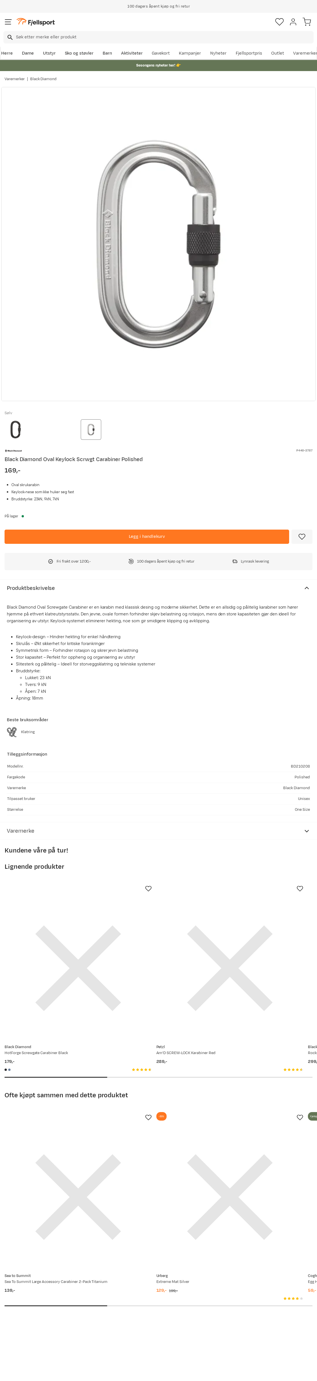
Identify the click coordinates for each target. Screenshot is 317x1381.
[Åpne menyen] (8, 21)
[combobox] (158, 37)
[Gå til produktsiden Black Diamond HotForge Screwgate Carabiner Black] (52, 942)
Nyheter (218, 53)
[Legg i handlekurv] (147, 537)
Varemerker (15, 79)
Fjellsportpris (249, 53)
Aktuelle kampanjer (89, 1288)
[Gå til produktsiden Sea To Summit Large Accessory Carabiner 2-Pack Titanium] (52, 1120)
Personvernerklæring (137, 1371)
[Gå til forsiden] (35, 22)
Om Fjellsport (148, 1288)
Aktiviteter (132, 53)
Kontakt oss (18, 1340)
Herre (7, 53)
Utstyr (49, 53)
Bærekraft (144, 1325)
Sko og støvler (79, 53)
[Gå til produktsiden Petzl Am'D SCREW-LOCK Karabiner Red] (153, 942)
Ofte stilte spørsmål (26, 1288)
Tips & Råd (16, 1315)
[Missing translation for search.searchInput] (9, 37)
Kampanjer (190, 53)
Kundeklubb (146, 1297)
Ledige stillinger (150, 1315)
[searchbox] (164, 37)
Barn (107, 53)
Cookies (189, 1371)
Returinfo (15, 1306)
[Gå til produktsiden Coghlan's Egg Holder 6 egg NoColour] (253, 1120)
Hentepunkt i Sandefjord (19, 1328)
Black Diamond (43, 79)
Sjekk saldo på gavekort (29, 1297)
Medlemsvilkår (149, 1306)
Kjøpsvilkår (167, 1371)
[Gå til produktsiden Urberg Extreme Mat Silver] (153, 1120)
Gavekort (161, 53)
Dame (28, 53)
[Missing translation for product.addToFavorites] (301, 537)
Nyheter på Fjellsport (91, 1297)
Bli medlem (292, 1240)
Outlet (277, 53)
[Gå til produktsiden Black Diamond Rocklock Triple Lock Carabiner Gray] (253, 942)
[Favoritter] (279, 21)
